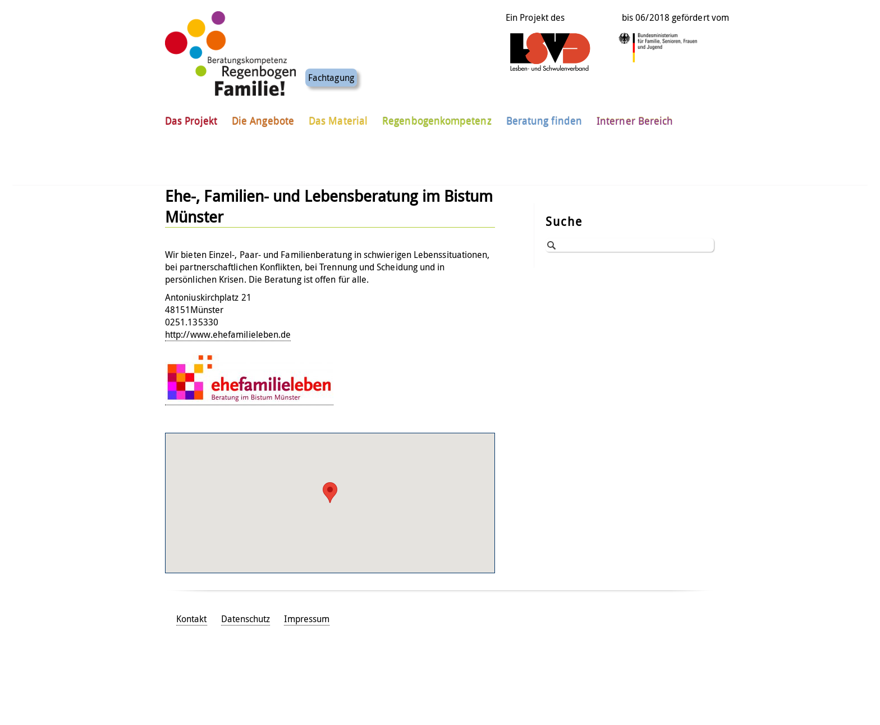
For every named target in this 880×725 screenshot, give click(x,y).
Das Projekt (191, 106)
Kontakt (191, 619)
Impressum (306, 619)
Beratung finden (544, 106)
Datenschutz (246, 619)
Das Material (338, 106)
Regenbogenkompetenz (437, 106)
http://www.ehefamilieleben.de (228, 334)
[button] (330, 492)
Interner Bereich (635, 106)
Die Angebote (263, 106)
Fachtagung (331, 63)
